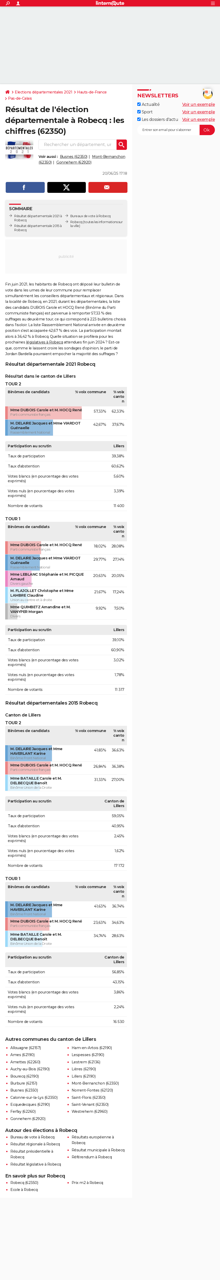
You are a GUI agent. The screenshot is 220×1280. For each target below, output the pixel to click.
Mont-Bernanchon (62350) (95, 1083)
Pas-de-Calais (20, 98)
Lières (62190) (84, 1069)
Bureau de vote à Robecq (32, 1137)
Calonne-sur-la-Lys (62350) (33, 1097)
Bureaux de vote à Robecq (90, 216)
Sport (145, 111)
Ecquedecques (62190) (30, 1104)
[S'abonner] (176, 130)
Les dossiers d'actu (157, 119)
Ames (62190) (22, 1054)
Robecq (76, 222)
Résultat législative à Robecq (35, 1164)
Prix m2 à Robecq (87, 1182)
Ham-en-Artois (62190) (92, 1047)
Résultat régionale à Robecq (35, 1144)
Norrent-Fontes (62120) (92, 1090)
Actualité (148, 104)
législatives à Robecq (44, 342)
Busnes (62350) (73, 156)
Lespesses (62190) (88, 1054)
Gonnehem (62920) (73, 162)
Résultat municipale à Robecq (98, 1150)
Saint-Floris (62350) (88, 1097)
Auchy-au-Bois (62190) (30, 1069)
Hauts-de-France (92, 92)
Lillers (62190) (84, 1076)
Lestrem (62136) (86, 1062)
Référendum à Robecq (92, 1157)
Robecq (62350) (24, 1182)
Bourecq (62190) (24, 1076)
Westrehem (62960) (90, 1111)
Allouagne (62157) (25, 1047)
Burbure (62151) (23, 1083)
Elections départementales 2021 (43, 92)
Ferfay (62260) (22, 1111)
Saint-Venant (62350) (90, 1104)
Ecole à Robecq (23, 1189)
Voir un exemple (198, 104)
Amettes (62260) (25, 1062)
